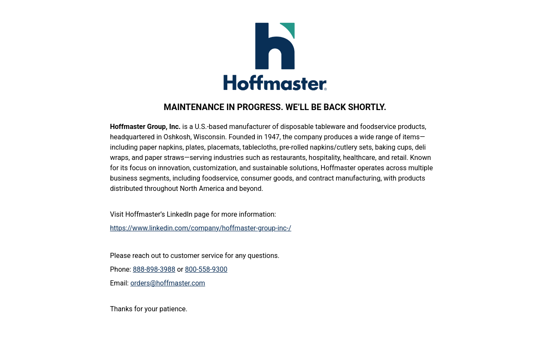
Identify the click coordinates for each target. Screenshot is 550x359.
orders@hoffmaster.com (167, 283)
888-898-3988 (154, 269)
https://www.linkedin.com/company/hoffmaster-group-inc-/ (200, 228)
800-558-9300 (206, 269)
